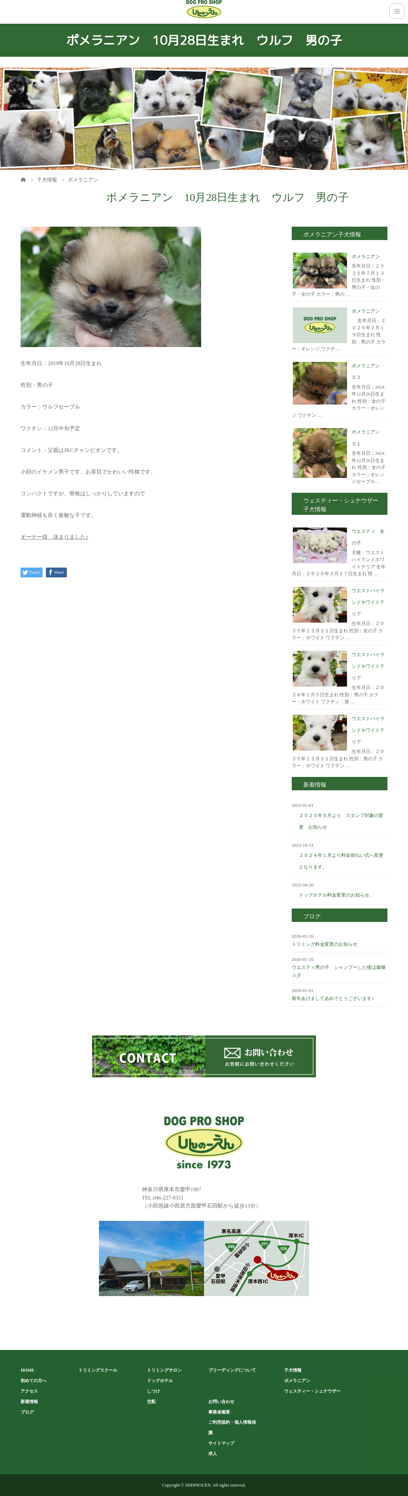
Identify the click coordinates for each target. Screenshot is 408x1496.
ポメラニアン (366, 256)
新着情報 (29, 1401)
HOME (27, 1370)
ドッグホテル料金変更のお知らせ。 (336, 895)
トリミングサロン (164, 1370)
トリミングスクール (97, 1370)
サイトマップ (221, 1443)
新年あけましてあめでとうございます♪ (333, 998)
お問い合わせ (221, 1401)
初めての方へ (34, 1380)
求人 (212, 1453)
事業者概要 (219, 1412)
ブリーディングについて (232, 1370)
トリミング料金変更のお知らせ (324, 944)
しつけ (153, 1391)
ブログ (27, 1412)
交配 (151, 1401)
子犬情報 (292, 1370)
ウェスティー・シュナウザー (312, 1391)
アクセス (29, 1391)
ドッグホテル (160, 1380)
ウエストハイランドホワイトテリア (368, 602)
